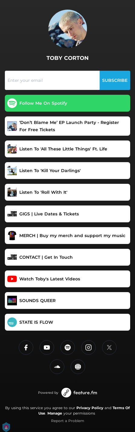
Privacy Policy (89, 408)
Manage (54, 413)
